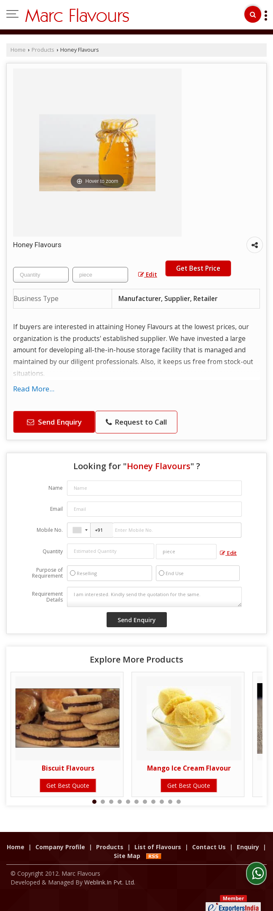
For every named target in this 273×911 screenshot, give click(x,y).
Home (18, 49)
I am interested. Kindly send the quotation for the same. (154, 597)
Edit (147, 274)
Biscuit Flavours (68, 768)
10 (170, 802)
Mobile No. (50, 529)
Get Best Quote (67, 786)
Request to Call (136, 422)
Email (56, 508)
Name (55, 487)
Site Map (127, 847)
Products (43, 49)
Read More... (33, 388)
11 (179, 802)
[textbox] (100, 275)
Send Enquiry (54, 422)
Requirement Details (47, 597)
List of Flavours (157, 838)
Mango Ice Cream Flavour (189, 768)
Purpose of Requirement (47, 573)
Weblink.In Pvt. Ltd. (109, 873)
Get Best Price (198, 268)
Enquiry (248, 838)
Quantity (53, 551)
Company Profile (60, 838)
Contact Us (209, 838)
